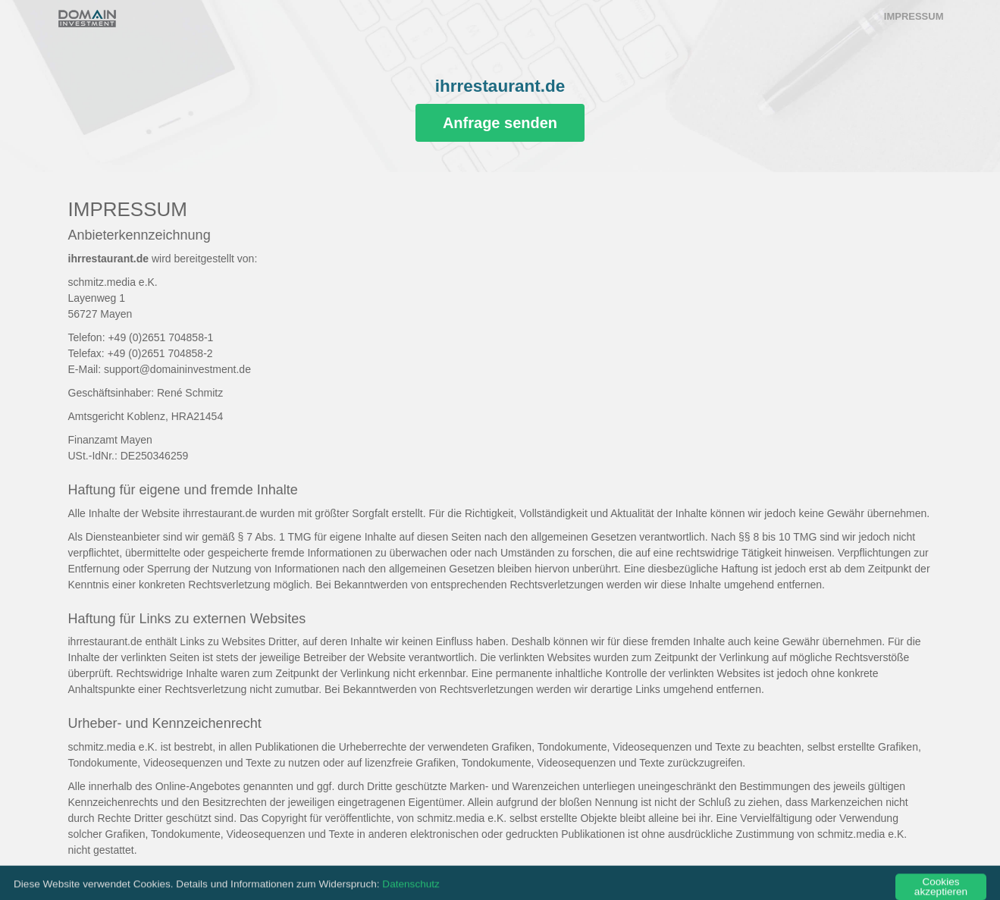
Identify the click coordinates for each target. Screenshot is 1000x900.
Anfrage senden (500, 122)
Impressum (914, 16)
